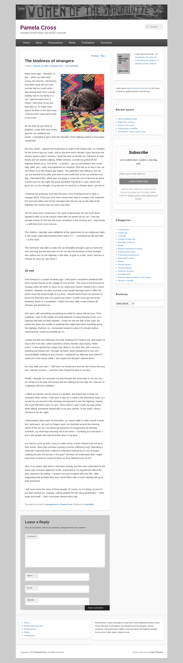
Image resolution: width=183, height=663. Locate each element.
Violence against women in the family (134, 277)
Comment (32, 536)
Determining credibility (128, 128)
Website (30, 600)
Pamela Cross (38, 27)
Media (72, 42)
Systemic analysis (126, 271)
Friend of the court (126, 125)
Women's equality (126, 280)
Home (26, 42)
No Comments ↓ (73, 66)
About (39, 42)
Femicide (122, 236)
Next (104, 56)
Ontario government (127, 252)
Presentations (55, 42)
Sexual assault (124, 264)
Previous (94, 56)
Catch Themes (156, 652)
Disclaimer (106, 42)
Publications (88, 42)
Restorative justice (126, 258)
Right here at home (126, 122)
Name (29, 575)
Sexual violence (125, 268)
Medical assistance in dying (130, 249)
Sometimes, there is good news (132, 131)
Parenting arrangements (128, 255)
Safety (121, 261)
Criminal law (123, 229)
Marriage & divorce (126, 242)
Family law (122, 233)
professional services (139, 88)
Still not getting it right (127, 119)
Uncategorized (51, 504)
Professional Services (33, 626)
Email (29, 588)
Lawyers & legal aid (126, 239)
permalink (89, 504)
